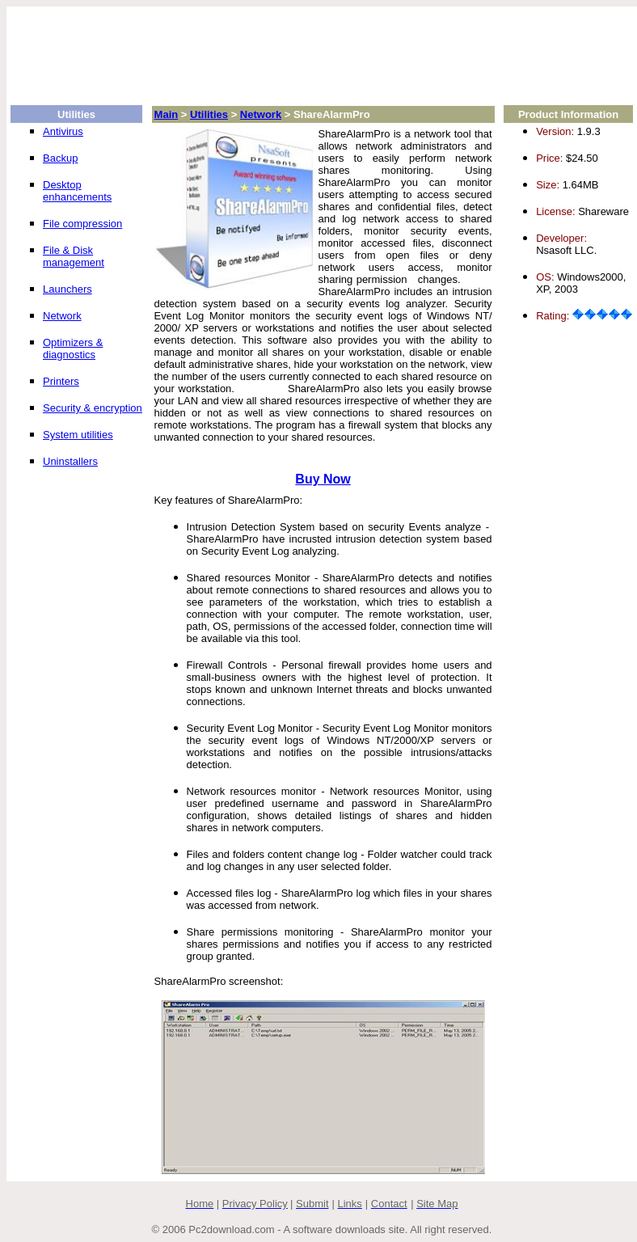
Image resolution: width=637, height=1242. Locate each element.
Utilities (209, 114)
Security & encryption (92, 408)
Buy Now (322, 479)
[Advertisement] (307, 42)
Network (260, 114)
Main (166, 114)
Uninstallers (70, 461)
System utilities (78, 435)
